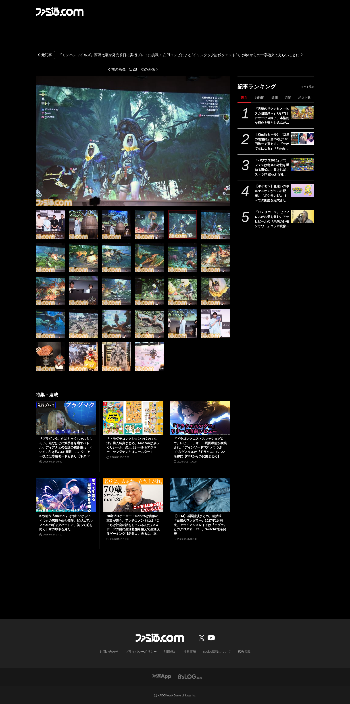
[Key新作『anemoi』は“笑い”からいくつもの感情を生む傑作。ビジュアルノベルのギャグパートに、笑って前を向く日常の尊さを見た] (66, 495)
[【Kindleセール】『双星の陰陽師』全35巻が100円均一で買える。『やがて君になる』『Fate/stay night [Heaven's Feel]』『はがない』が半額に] (302, 138)
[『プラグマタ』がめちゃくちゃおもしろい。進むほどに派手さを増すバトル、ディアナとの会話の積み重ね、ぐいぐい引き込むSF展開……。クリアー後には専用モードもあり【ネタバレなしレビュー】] (66, 418)
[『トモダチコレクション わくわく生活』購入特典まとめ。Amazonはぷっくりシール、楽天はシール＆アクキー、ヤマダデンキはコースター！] (133, 418)
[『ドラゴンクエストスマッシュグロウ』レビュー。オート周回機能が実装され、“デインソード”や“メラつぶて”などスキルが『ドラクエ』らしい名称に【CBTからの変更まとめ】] (200, 418)
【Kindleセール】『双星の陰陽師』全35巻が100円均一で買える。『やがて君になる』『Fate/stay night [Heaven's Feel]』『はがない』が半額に (272, 142)
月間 (288, 97)
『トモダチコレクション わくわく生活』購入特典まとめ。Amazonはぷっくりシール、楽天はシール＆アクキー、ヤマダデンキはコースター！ (132, 445)
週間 (274, 97)
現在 (244, 97)
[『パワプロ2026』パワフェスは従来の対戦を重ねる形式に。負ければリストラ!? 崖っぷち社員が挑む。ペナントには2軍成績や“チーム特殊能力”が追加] (302, 164)
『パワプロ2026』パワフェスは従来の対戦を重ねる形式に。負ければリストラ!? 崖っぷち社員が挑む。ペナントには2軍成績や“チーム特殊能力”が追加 (272, 168)
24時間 (259, 97)
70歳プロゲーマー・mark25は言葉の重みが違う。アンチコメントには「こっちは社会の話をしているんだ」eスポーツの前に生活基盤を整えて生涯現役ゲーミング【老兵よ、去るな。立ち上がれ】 (133, 525)
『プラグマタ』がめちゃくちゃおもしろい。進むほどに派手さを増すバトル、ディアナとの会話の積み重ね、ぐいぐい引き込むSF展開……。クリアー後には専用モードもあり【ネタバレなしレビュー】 (65, 447)
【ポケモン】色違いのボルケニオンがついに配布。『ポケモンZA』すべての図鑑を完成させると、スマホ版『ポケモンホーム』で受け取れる (272, 193)
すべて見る (307, 86)
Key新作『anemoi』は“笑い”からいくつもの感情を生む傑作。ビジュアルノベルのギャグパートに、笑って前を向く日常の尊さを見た (65, 522)
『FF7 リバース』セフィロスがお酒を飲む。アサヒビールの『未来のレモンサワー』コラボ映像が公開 (272, 219)
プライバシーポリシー (144, 651)
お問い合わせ (116, 651)
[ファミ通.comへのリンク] (59, 11)
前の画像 (118, 69)
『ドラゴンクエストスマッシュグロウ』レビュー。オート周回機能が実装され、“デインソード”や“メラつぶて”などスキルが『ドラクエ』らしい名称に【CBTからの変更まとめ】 (200, 447)
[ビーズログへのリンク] (190, 675)
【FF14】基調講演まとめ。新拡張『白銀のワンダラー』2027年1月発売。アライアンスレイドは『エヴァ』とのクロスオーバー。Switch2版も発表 (200, 524)
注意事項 (188, 651)
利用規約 (170, 651)
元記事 (44, 55)
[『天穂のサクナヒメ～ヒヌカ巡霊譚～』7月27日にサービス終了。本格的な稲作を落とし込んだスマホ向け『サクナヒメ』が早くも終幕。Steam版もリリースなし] (302, 112)
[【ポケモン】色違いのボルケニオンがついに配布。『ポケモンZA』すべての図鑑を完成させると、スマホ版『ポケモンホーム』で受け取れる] (302, 190)
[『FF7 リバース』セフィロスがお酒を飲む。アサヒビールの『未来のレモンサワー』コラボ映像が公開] (302, 216)
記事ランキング (257, 87)
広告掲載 (236, 651)
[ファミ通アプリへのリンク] (161, 675)
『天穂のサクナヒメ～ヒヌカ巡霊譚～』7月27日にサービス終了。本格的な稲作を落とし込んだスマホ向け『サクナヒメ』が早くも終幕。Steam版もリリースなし (272, 116)
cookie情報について (213, 651)
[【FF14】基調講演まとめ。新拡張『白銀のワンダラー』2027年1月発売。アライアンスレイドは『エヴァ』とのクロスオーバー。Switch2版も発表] (200, 495)
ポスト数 (304, 97)
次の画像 (149, 69)
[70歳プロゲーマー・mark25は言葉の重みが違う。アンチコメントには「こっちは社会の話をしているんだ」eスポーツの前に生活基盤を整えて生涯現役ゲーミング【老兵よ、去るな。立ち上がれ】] (133, 495)
